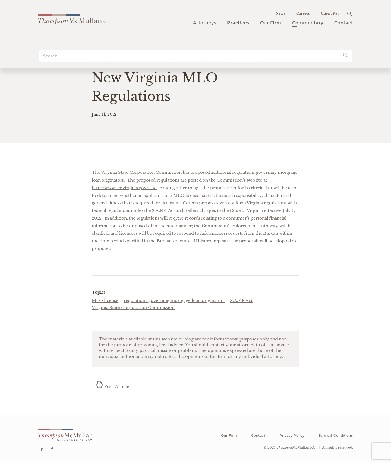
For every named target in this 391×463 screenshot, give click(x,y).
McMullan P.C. (296, 447)
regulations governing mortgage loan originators (174, 300)
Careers (303, 13)
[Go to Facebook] (52, 449)
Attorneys (204, 22)
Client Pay (330, 13)
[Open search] (349, 14)
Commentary (307, 22)
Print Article (112, 386)
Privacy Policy (291, 435)
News (280, 13)
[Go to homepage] (72, 19)
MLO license (105, 300)
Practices (238, 22)
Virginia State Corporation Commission (133, 307)
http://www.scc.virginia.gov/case (124, 187)
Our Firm (270, 22)
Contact (343, 22)
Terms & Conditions (336, 435)
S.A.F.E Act (241, 300)
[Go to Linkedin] (41, 449)
